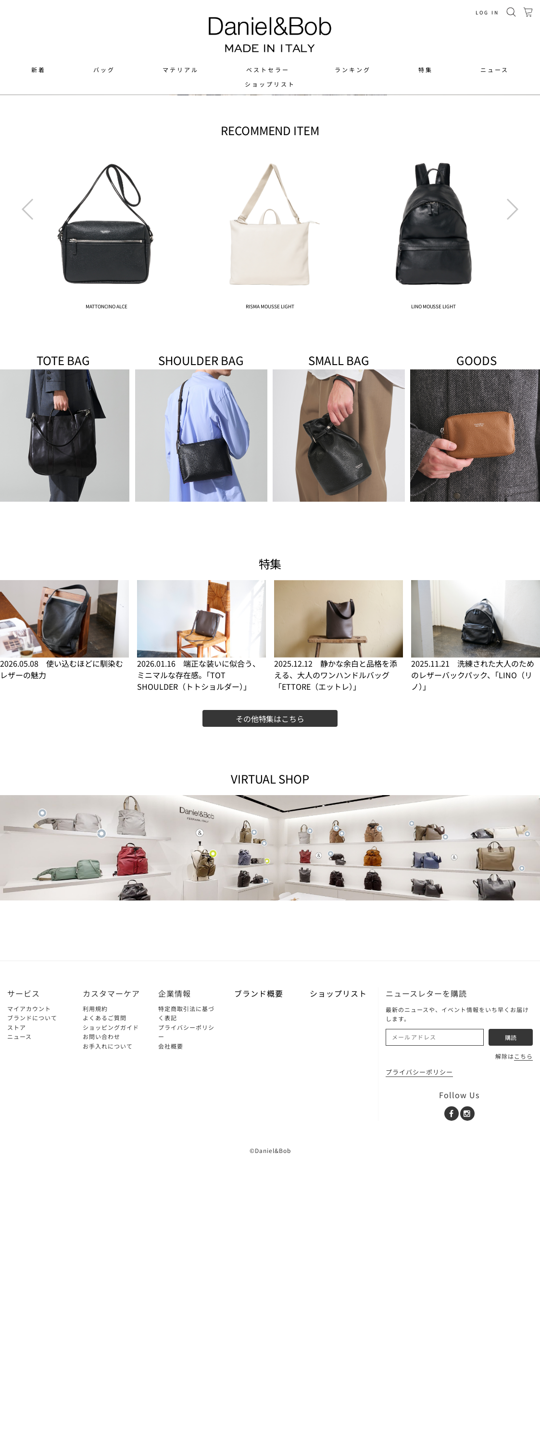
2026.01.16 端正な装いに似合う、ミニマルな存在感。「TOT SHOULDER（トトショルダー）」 (198, 944)
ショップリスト (270, 84)
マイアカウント (29, 1278)
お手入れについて (108, 1315)
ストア (16, 1296)
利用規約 (95, 1278)
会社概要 (170, 1315)
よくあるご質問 (104, 1287)
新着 (38, 69)
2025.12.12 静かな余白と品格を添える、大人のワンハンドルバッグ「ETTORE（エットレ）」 (335, 944)
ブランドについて (32, 1287)
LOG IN (487, 12)
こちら (523, 1326)
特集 (425, 69)
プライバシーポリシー (419, 1341)
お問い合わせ (101, 1306)
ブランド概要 (258, 1262)
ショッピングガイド (111, 1296)
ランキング (353, 69)
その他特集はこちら (270, 988)
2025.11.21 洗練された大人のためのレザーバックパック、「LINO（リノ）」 (472, 944)
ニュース (494, 69)
